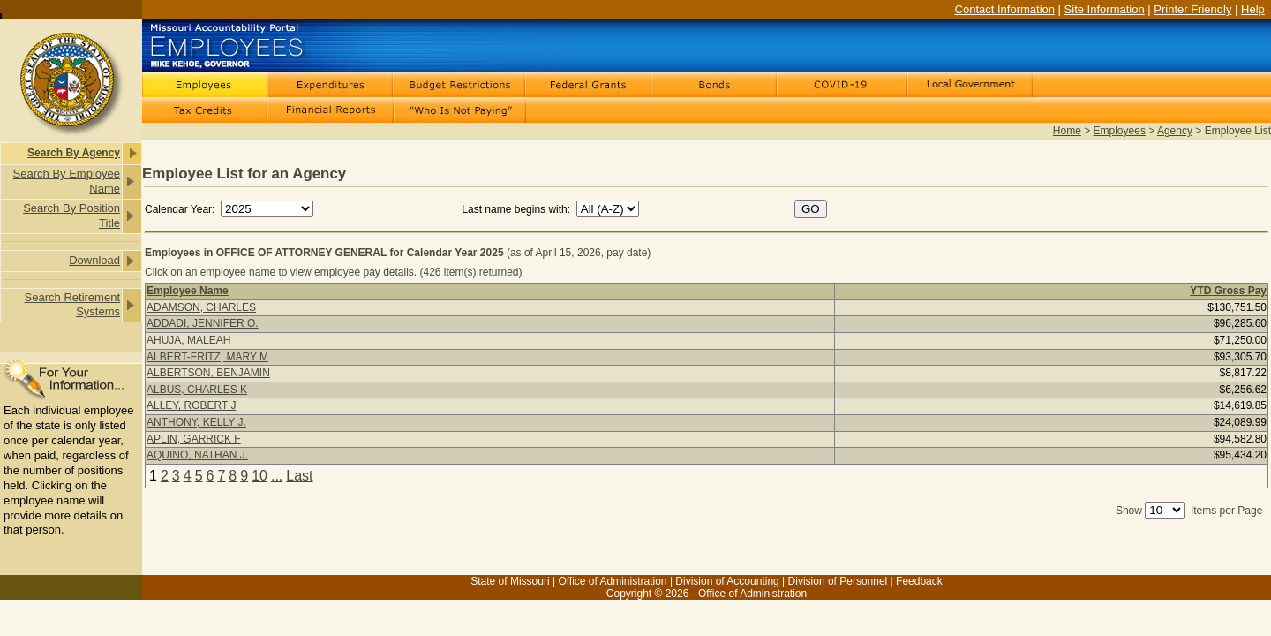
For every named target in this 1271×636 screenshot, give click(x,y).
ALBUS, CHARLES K (197, 389)
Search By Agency (73, 153)
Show (1129, 510)
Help (1253, 9)
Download (94, 260)
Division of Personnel (838, 581)
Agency (1174, 131)
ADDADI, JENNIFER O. (203, 323)
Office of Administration (612, 581)
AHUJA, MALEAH (188, 340)
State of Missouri (509, 581)
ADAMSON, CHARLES (201, 307)
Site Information (1104, 9)
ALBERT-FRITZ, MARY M (207, 357)
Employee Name (188, 290)
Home (1067, 131)
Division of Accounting (726, 581)
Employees (1120, 131)
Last (299, 475)
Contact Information (1005, 9)
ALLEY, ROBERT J (191, 405)
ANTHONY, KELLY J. (196, 422)
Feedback (919, 581)
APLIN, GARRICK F (194, 439)
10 (259, 475)
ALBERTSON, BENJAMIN (208, 373)
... (276, 475)
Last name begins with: (516, 209)
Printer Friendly (1192, 9)
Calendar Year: (181, 209)
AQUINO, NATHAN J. (197, 455)
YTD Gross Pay (1228, 290)
